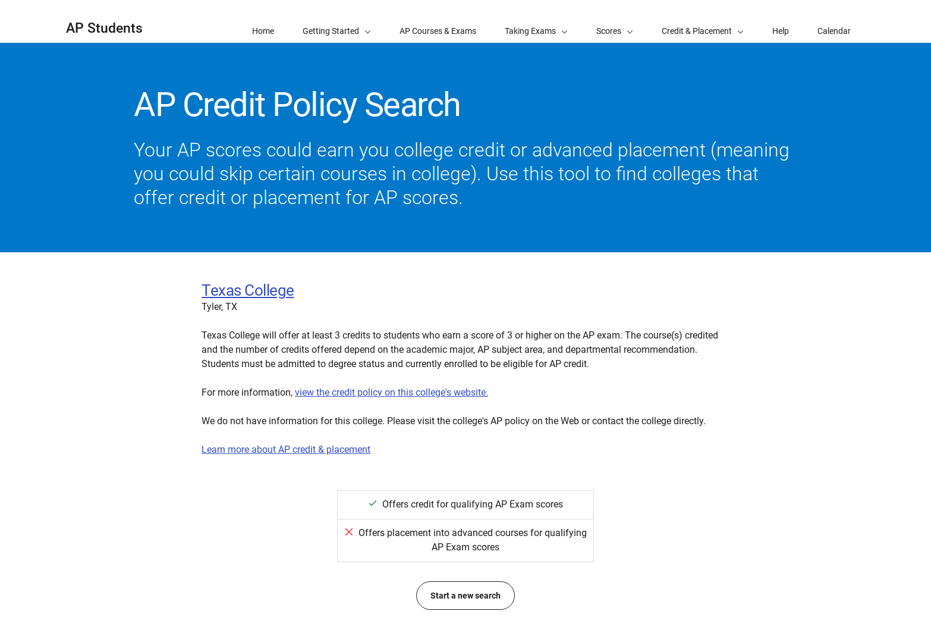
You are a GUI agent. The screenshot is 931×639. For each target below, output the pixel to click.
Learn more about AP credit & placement (286, 449)
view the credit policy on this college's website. (391, 392)
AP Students (104, 28)
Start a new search (465, 595)
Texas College (248, 290)
